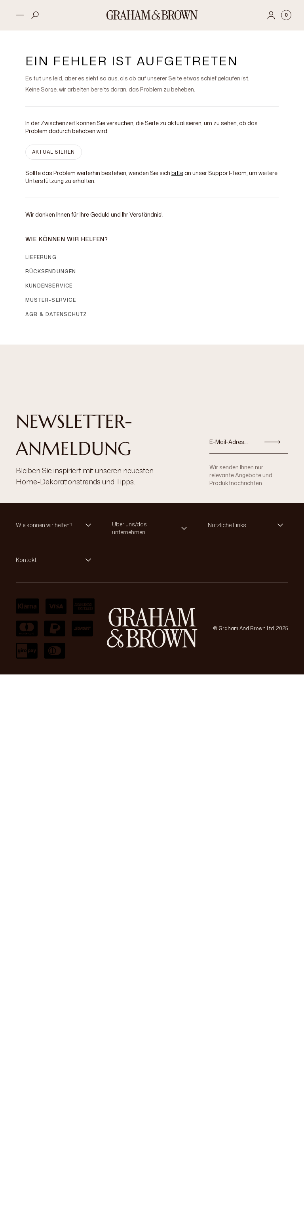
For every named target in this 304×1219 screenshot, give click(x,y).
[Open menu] (20, 15)
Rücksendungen (50, 271)
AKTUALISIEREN (53, 152)
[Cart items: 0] (286, 15)
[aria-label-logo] (152, 628)
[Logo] (152, 15)
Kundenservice (49, 285)
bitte (177, 173)
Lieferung (41, 257)
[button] (56, 525)
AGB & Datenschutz (56, 314)
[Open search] (35, 15)
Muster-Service (50, 300)
